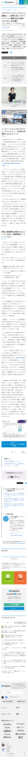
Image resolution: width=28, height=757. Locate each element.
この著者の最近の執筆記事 (16, 535)
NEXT (24, 451)
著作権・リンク (9, 745)
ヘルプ (7, 743)
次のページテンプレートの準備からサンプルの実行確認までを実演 (14, 444)
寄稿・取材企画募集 (7, 701)
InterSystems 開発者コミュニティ (12, 461)
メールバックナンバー (14, 601)
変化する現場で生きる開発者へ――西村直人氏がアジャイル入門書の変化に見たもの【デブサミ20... (14, 500)
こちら (21, 223)
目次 (19, 58)
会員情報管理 (9, 747)
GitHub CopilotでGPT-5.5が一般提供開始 (13, 640)
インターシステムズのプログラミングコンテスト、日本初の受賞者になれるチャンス (18, 64)
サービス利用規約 (9, 753)
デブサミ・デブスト (6, 715)
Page (5, 78)
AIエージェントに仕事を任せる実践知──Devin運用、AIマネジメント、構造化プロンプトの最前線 (15, 662)
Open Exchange (20, 357)
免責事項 (8, 749)
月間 (20, 622)
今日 (8, 622)
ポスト (4, 52)
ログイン (14, 608)
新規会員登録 (14, 604)
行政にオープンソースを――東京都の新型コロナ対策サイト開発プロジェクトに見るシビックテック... (14, 495)
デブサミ (3, 30)
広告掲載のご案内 (21, 701)
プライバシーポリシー (10, 755)
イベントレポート (10, 30)
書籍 (18, 714)
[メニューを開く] (2, 2)
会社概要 (8, 751)
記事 (18, 707)
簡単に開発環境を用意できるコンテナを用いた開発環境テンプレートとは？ (18, 69)
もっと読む (5, 507)
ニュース (4, 707)
